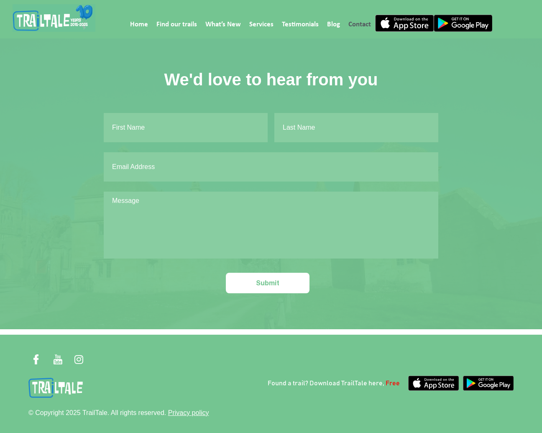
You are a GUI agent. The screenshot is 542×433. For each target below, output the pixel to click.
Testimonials (300, 24)
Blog (333, 24)
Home (139, 24)
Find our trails (176, 24)
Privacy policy (188, 412)
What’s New (223, 24)
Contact (359, 24)
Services (261, 24)
